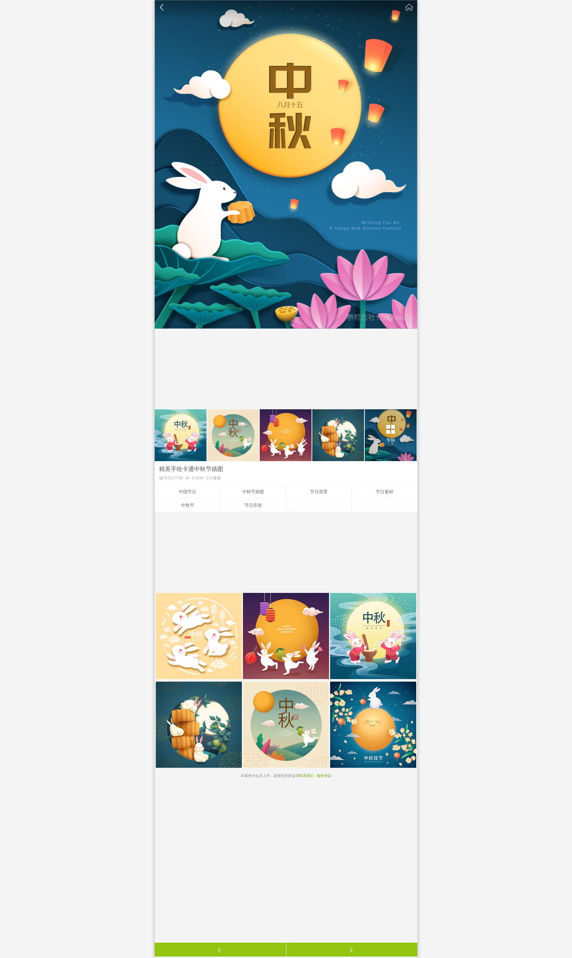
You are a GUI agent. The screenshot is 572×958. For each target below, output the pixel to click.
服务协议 (324, 776)
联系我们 (306, 776)
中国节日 (187, 491)
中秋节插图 (253, 491)
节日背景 (319, 491)
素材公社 (409, 7)
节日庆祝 (253, 505)
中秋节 (187, 505)
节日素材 (384, 491)
